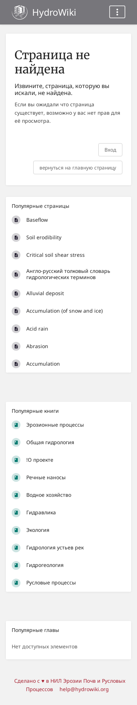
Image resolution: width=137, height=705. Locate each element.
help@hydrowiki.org (84, 689)
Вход (110, 149)
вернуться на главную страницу (77, 167)
